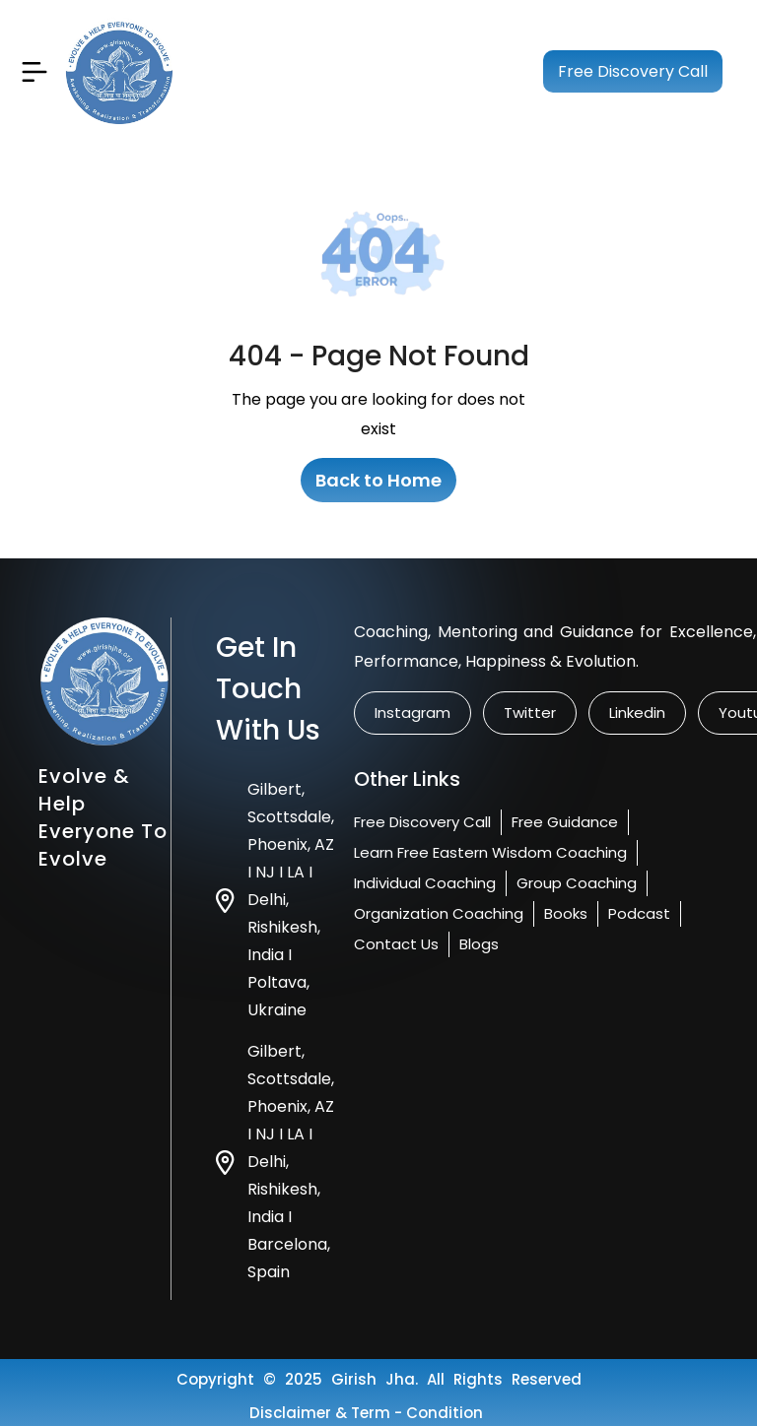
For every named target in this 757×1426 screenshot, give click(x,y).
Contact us (396, 944)
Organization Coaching (438, 913)
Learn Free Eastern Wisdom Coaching (490, 852)
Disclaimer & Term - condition (366, 1412)
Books (565, 913)
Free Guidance (565, 821)
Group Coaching (576, 883)
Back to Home (378, 480)
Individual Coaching (425, 883)
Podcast (639, 913)
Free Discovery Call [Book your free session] (633, 71)
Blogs (479, 944)
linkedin (637, 712)
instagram (412, 712)
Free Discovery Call (422, 821)
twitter (530, 712)
